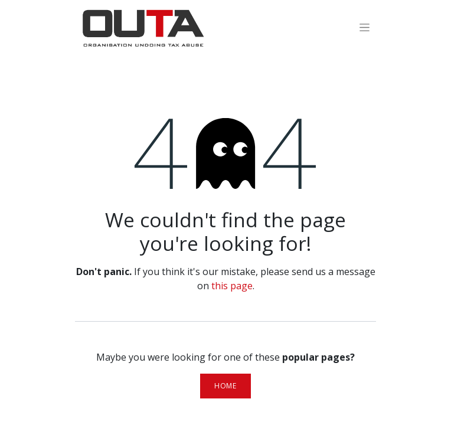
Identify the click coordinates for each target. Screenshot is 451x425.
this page (232, 285)
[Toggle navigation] (364, 27)
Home (225, 386)
